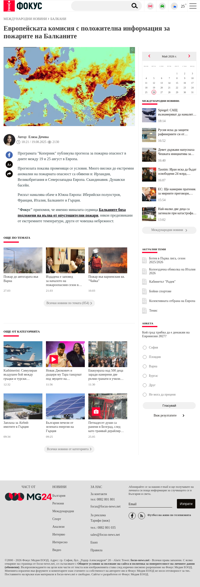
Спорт (56, 519)
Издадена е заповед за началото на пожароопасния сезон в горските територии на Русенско (62, 281)
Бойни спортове (160, 291)
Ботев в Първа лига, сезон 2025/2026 (167, 260)
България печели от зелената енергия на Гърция (60, 427)
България (58, 495)
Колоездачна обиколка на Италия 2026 (172, 271)
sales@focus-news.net (105, 534)
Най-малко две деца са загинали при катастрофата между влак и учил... (177, 211)
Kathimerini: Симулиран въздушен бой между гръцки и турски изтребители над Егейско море (21, 375)
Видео (56, 550)
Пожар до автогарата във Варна (21, 279)
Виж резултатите (169, 415)
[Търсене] (98, 5)
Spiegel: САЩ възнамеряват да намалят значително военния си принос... (175, 112)
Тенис (153, 310)
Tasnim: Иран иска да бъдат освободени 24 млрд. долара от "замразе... (177, 172)
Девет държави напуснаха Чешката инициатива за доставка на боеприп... (176, 152)
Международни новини (160, 100)
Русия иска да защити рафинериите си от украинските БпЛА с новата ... (173, 132)
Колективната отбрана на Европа (172, 301)
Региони (58, 503)
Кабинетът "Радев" (162, 281)
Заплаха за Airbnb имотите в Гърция (16, 425)
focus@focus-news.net (105, 506)
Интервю (58, 534)
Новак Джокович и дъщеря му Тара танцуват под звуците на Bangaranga (64, 375)
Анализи (58, 526)
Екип (94, 542)
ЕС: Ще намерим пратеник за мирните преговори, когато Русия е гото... (177, 191)
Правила (96, 550)
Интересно (59, 542)
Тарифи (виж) (100, 520)
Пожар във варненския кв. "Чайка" (106, 279)
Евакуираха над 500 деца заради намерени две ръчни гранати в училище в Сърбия (106, 375)
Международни (63, 511)
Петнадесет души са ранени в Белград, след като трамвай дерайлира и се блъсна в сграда (106, 427)
